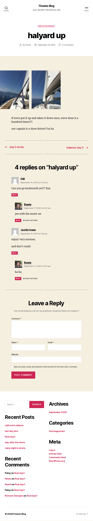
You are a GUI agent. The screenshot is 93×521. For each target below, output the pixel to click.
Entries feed (55, 454)
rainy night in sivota (15, 448)
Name (14, 343)
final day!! (10, 437)
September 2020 (58, 412)
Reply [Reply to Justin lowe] (14, 253)
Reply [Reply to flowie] (18, 221)
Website (14, 355)
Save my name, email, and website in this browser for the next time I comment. (46, 367)
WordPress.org (57, 461)
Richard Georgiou (14, 496)
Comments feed (57, 457)
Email (51, 343)
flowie (27, 45)
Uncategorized (46, 26)
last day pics (11, 431)
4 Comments (68, 45)
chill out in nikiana (14, 425)
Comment (16, 319)
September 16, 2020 (46, 45)
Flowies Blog (46, 6)
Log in (52, 450)
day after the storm (15, 442)
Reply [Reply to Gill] (14, 195)
